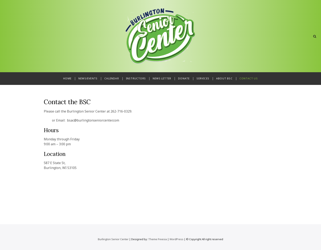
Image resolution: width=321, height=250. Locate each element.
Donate (184, 78)
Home (67, 78)
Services (203, 78)
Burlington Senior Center (113, 239)
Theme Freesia (157, 239)
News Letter (162, 78)
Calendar (111, 78)
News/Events (87, 78)
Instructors (136, 78)
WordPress (176, 239)
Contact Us (249, 78)
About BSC (224, 78)
